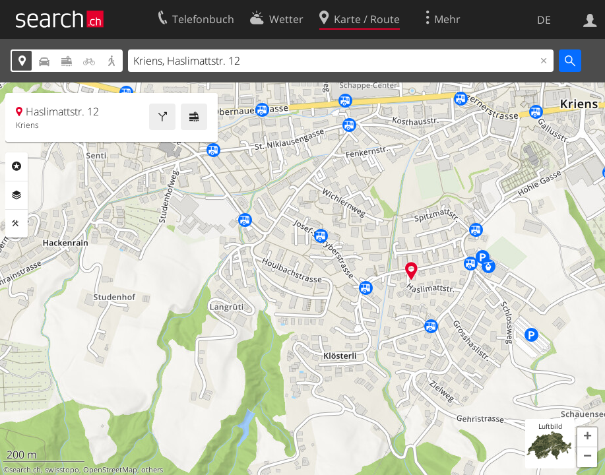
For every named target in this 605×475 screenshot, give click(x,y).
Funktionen (16, 224)
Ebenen (16, 195)
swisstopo (62, 469)
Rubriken (16, 166)
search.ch (25, 469)
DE (544, 20)
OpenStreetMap (110, 469)
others (152, 469)
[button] (587, 437)
